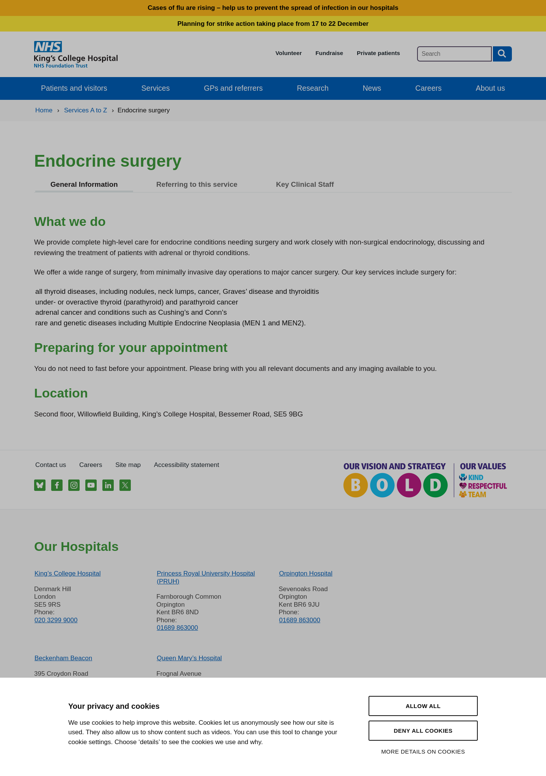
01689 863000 (177, 627)
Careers (428, 88)
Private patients (378, 53)
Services (155, 88)
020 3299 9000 (56, 620)
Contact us (50, 464)
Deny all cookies (423, 730)
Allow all (423, 706)
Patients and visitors (74, 88)
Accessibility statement (186, 464)
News (372, 88)
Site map (128, 464)
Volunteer (289, 53)
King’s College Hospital (68, 573)
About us (490, 88)
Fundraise (329, 53)
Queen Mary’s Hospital (189, 658)
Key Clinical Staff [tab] (305, 184)
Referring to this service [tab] (196, 184)
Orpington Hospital (306, 573)
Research (313, 88)
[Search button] (502, 54)
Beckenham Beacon (63, 658)
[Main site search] (454, 54)
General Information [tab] (84, 184)
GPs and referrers (233, 88)
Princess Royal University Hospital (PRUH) (206, 577)
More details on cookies (423, 751)
